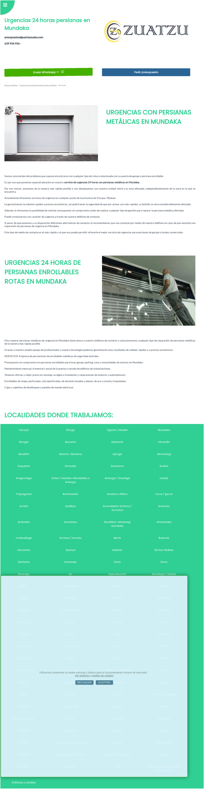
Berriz (117, 538)
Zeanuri (70, 550)
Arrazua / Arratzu (70, 538)
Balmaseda (70, 494)
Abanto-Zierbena (70, 454)
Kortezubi (70, 562)
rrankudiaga (24, 538)
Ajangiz (117, 454)
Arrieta (164, 466)
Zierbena (24, 562)
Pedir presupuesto (146, 72)
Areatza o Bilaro (117, 494)
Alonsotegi (164, 454)
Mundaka (164, 430)
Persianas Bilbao (11, 85)
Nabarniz (117, 442)
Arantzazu (70, 522)
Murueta (70, 442)
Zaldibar (70, 506)
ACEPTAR (104, 682)
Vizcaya (24, 430)
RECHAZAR (84, 682)
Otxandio (164, 442)
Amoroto (164, 506)
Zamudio (70, 466)
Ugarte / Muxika (117, 430)
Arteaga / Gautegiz (117, 478)
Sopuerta (24, 466)
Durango (24, 574)
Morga (70, 430)
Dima (163, 562)
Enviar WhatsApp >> (48, 72)
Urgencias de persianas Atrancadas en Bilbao (38, 85)
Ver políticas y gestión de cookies (94, 675)
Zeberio (117, 550)
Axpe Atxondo (117, 574)
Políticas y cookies (24, 782)
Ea (70, 574)
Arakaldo (24, 522)
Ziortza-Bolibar (164, 550)
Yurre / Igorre (164, 494)
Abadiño (23, 454)
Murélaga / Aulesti (164, 574)
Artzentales (164, 522)
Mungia (24, 442)
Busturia (164, 538)
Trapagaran (24, 494)
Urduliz (164, 478)
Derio (117, 562)
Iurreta (23, 506)
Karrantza (23, 550)
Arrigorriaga (24, 478)
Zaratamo (117, 466)
